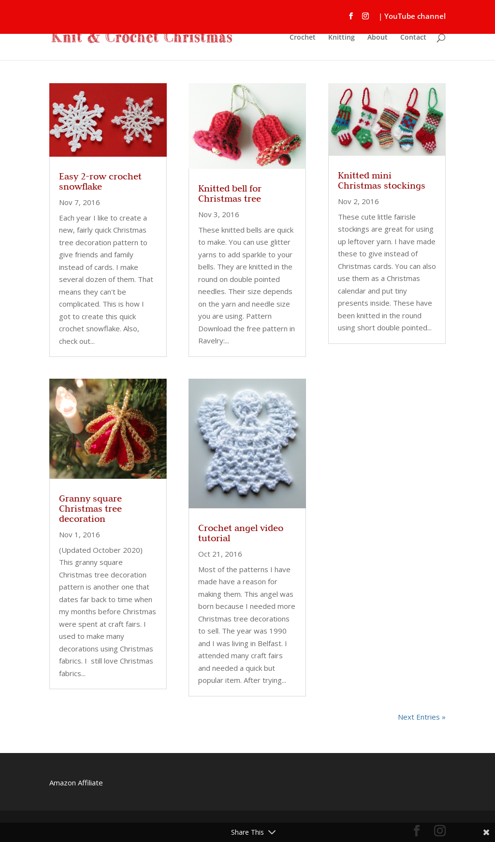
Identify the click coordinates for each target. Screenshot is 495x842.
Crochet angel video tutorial (240, 533)
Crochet (303, 38)
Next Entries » (422, 717)
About (377, 38)
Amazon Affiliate (76, 782)
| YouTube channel (412, 17)
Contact (413, 38)
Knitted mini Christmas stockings (381, 180)
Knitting (341, 38)
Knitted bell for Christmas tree (230, 193)
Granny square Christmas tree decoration (90, 508)
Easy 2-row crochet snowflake (100, 181)
